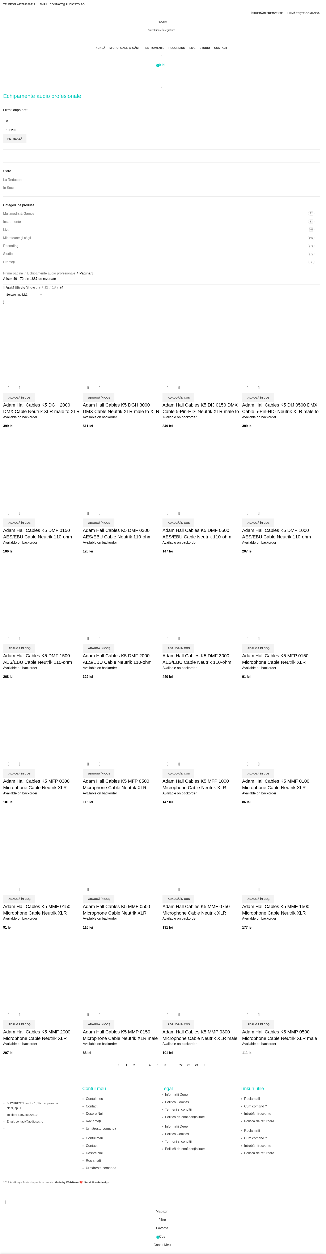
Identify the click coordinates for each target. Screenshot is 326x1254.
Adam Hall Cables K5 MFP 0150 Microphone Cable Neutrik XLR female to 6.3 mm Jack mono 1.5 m (278, 662)
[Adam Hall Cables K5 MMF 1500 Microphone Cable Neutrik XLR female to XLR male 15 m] (281, 845)
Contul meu (94, 1099)
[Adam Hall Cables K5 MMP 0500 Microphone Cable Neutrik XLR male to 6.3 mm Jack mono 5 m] (281, 971)
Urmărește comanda (101, 1128)
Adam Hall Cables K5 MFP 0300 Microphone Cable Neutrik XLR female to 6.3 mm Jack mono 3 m (37, 787)
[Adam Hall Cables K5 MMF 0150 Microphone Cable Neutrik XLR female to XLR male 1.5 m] (42, 845)
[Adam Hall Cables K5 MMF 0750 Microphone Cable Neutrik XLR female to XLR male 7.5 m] (201, 845)
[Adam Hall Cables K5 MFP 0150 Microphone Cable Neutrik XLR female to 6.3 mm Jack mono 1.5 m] (281, 595)
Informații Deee (176, 1094)
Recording (10, 246)
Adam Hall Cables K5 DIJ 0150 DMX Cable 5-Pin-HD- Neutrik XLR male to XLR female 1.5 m (200, 411)
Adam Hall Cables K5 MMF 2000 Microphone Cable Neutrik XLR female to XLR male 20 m (36, 1038)
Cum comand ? (255, 1106)
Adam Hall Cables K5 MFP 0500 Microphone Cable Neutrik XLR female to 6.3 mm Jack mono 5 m (117, 787)
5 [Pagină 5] (157, 1065)
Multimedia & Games (18, 213)
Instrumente (12, 222)
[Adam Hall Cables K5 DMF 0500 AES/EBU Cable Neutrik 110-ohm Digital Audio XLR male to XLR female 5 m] (201, 469)
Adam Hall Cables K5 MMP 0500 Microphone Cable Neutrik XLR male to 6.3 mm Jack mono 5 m (279, 1038)
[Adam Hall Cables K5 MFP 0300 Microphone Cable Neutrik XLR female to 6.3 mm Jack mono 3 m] (42, 720)
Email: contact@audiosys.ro (25, 1121)
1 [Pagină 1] (126, 1065)
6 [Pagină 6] (165, 1065)
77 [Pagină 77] (181, 1065)
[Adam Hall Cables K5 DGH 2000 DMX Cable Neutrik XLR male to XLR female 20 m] (42, 344)
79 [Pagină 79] (196, 1065)
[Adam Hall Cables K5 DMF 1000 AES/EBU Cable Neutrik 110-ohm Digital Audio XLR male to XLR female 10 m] (281, 469)
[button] (19, 397)
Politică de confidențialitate (185, 1117)
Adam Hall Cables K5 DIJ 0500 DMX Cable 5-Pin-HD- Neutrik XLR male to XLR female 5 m (280, 411)
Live (6, 229)
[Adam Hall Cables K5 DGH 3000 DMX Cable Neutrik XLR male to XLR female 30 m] (122, 344)
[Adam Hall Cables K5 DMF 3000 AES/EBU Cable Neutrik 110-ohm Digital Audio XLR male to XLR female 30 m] (201, 595)
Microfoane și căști (17, 238)
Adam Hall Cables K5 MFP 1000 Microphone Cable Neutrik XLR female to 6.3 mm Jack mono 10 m (197, 787)
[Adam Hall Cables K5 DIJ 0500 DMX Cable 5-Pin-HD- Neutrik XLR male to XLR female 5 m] (281, 344)
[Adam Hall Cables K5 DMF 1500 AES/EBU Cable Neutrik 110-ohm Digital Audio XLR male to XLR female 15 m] (42, 595)
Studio (8, 254)
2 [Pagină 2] (134, 1065)
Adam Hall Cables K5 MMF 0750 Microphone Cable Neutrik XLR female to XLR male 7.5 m (196, 913)
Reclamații (94, 1121)
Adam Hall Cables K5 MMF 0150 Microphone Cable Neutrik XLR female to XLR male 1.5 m (36, 913)
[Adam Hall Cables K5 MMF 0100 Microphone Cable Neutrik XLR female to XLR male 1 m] (281, 720)
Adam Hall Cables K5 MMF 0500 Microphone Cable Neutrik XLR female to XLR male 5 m (116, 913)
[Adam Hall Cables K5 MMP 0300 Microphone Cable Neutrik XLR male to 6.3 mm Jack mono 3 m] (201, 971)
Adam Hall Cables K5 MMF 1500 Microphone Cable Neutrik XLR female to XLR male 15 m (275, 913)
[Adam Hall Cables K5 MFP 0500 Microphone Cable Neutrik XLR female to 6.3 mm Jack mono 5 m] (122, 720)
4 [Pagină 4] (150, 1065)
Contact (91, 1106)
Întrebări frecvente (257, 1113)
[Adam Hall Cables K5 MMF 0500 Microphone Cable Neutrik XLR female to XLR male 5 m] (122, 845)
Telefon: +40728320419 (22, 1114)
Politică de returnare (259, 1121)
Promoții (9, 262)
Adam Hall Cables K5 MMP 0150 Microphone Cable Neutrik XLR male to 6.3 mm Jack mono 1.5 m (120, 1038)
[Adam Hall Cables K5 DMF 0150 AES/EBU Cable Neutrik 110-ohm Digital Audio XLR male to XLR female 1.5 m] (42, 469)
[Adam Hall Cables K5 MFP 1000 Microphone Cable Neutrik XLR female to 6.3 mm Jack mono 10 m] (201, 720)
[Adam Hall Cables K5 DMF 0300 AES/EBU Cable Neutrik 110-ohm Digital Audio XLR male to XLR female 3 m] (122, 469)
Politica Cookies (177, 1102)
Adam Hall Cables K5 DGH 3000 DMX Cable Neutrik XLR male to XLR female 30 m (121, 411)
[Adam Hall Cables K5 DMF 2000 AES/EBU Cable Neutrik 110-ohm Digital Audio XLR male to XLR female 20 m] (122, 595)
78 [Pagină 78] (188, 1065)
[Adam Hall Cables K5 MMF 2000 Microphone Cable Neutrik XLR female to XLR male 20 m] (42, 971)
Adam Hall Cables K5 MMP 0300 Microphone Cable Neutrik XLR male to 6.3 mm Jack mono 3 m (199, 1038)
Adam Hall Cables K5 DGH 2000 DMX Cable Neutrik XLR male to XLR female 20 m (41, 411)
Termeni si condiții (178, 1109)
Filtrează (14, 138)
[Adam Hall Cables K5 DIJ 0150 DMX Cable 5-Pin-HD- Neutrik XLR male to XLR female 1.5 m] (201, 344)
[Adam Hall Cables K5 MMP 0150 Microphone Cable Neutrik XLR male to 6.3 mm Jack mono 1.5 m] (122, 971)
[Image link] (180, 1160)
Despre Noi (94, 1113)
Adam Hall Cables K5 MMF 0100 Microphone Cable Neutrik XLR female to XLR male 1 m (275, 787)
